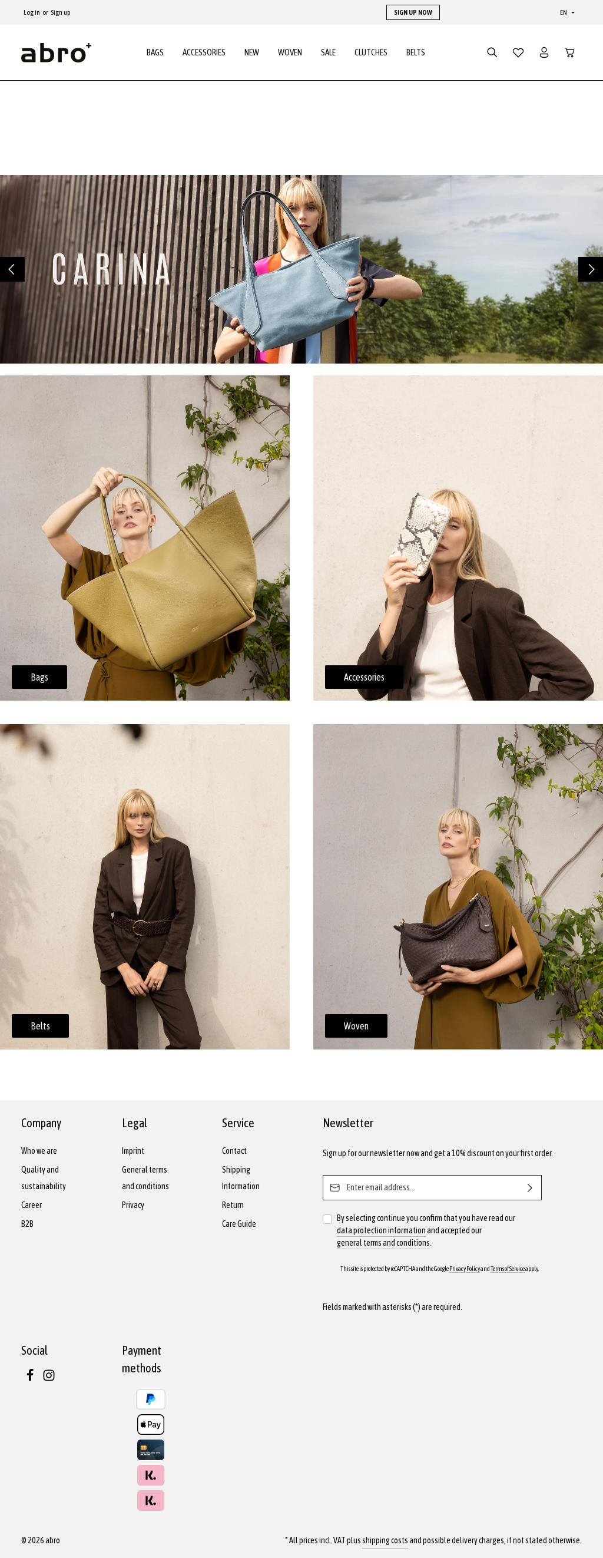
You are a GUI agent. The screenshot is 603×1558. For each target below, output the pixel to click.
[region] (301, 273)
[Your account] (544, 54)
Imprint (133, 1151)
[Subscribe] (530, 1187)
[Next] (590, 272)
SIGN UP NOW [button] (413, 12)
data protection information (381, 1230)
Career (31, 1205)
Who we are (39, 1151)
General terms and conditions (145, 1178)
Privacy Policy (464, 1268)
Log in (32, 12)
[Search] (492, 54)
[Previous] (12, 272)
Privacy (133, 1205)
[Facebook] (31, 1379)
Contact (234, 1151)
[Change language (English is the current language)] (566, 12)
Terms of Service (508, 1268)
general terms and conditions (383, 1242)
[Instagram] (48, 1379)
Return (233, 1205)
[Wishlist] (518, 54)
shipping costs (385, 1540)
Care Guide (239, 1224)
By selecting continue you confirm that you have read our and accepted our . (426, 1231)
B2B (27, 1224)
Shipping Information (241, 1178)
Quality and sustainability (43, 1178)
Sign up (60, 12)
